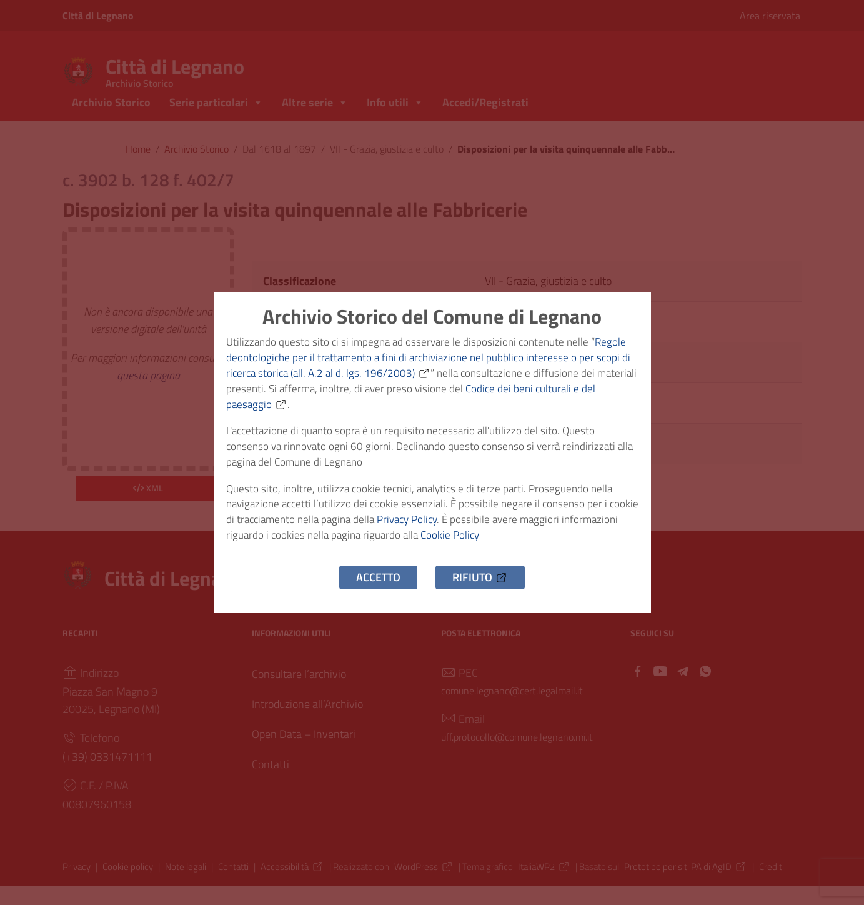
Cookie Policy (518, 545)
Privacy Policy (448, 527)
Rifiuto (480, 589)
